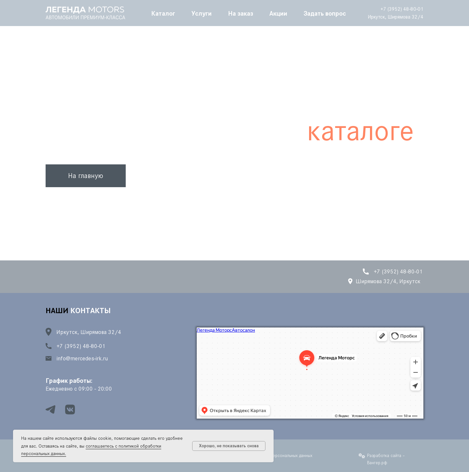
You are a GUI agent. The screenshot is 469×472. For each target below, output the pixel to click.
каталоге (360, 130)
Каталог (163, 13)
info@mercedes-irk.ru (82, 358)
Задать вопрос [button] (325, 13)
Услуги (202, 13)
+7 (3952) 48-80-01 (401, 9)
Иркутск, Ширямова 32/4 (395, 17)
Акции (278, 13)
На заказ (240, 13)
